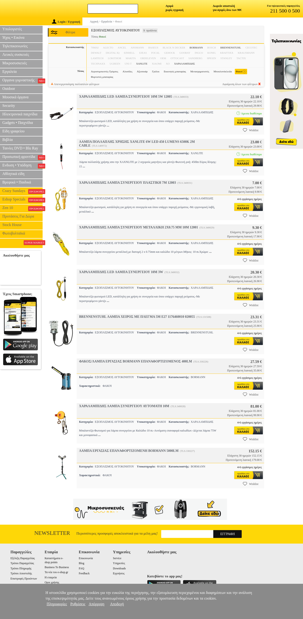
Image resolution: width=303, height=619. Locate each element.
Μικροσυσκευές (14, 63)
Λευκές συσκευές (15, 54)
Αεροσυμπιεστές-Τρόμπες (104, 71)
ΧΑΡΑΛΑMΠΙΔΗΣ (184, 63)
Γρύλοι (155, 71)
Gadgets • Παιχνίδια (17, 123)
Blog (81, 563)
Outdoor (8, 89)
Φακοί (241, 71)
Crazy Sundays (22, 191)
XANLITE (141, 63)
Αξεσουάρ (142, 71)
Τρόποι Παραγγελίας (22, 563)
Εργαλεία (9, 72)
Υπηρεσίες (119, 563)
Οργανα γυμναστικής (22, 80)
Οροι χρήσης (52, 582)
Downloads (119, 568)
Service (117, 558)
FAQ (81, 568)
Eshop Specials (22, 199)
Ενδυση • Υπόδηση (22, 165)
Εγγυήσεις (119, 573)
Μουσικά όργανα (15, 97)
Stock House (12, 225)
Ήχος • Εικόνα (13, 37)
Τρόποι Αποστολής (21, 573)
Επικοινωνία (86, 558)
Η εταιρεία (51, 577)
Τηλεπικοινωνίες (15, 46)
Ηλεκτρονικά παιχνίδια (19, 114)
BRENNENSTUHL (230, 47)
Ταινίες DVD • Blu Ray (20, 148)
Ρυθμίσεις (77, 604)
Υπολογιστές (12, 29)
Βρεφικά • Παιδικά (16, 182)
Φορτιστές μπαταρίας (102, 76)
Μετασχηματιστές (199, 71)
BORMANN (196, 47)
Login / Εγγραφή (66, 21)
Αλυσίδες (128, 71)
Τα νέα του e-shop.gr (56, 572)
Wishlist (250, 130)
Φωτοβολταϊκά (13, 233)
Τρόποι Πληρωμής (20, 568)
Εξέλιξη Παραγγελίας (22, 558)
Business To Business (57, 567)
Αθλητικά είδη (13, 174)
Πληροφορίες (57, 604)
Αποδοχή (117, 604)
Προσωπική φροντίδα (22, 157)
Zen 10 (22, 208)
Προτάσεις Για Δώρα (18, 216)
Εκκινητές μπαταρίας (175, 71)
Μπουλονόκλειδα (223, 71)
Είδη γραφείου (13, 131)
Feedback (84, 573)
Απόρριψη (96, 604)
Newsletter (52, 533)
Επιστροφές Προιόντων (23, 578)
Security (8, 106)
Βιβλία (7, 140)
